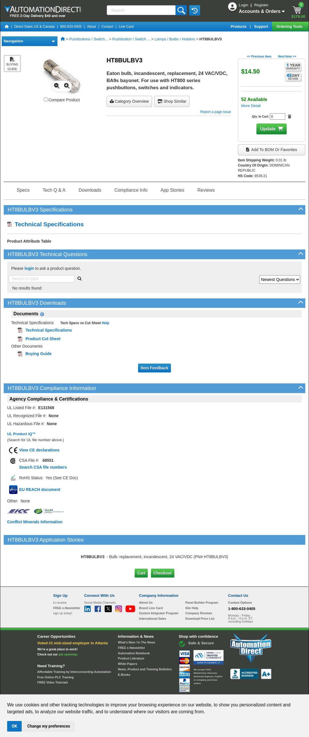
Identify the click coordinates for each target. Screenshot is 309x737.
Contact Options (240, 578)
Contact (107, 27)
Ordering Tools (289, 26)
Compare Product (62, 100)
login (29, 268)
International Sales (152, 594)
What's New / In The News (136, 618)
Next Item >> (287, 56)
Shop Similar (172, 101)
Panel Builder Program (201, 578)
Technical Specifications (45, 224)
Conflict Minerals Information (35, 522)
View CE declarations (39, 450)
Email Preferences (150, 689)
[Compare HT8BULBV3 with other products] (45, 99)
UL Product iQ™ (21, 434)
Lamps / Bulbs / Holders (175, 39)
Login (244, 5)
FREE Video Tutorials (52, 658)
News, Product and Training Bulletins (145, 645)
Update (268, 128)
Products (239, 26)
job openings (68, 630)
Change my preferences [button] (48, 726)
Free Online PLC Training (55, 653)
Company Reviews (198, 589)
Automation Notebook (134, 629)
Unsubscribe (124, 689)
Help (105, 323)
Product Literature (131, 634)
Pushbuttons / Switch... (88, 39)
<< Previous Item (259, 56)
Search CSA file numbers (43, 467)
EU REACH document (39, 489)
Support (261, 26)
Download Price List (199, 594)
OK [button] (14, 726)
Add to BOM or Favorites (271, 149)
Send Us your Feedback (93, 689)
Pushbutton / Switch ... (131, 39)
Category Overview (129, 101)
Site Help (191, 583)
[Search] (142, 10)
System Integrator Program (158, 589)
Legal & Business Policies (187, 689)
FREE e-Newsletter (131, 623)
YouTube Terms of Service (228, 689)
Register (261, 5)
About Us (146, 578)
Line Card (126, 27)
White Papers (127, 639)
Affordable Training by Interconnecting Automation (74, 647)
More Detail (251, 106)
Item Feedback (154, 368)
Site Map (65, 689)
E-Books (124, 650)
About (91, 27)
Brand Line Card (151, 583)
